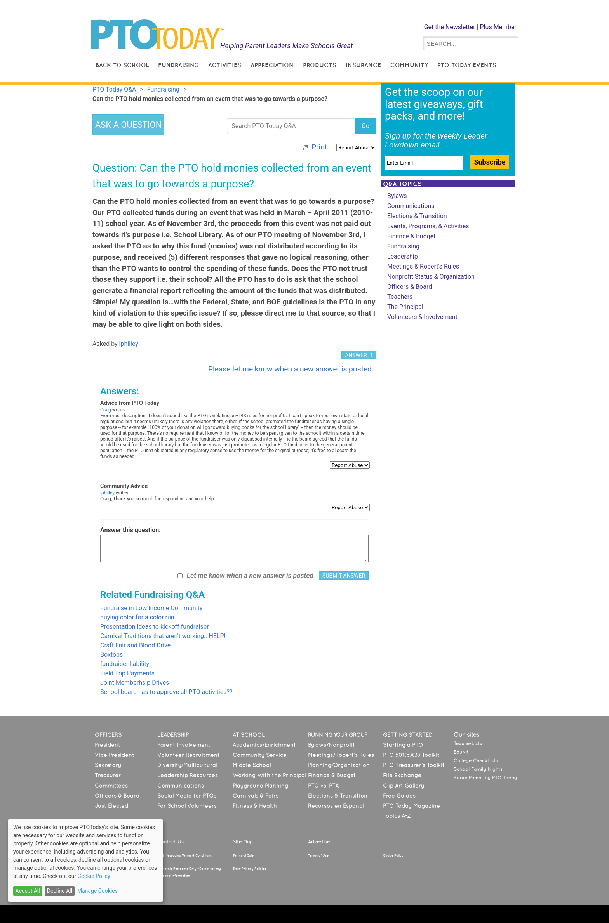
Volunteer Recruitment (188, 755)
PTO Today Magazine (411, 806)
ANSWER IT (359, 355)
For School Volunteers (187, 806)
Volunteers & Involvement (422, 317)
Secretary (108, 765)
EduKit (461, 752)
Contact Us (170, 842)
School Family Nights (478, 769)
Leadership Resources (187, 775)
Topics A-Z (397, 816)
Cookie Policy (393, 855)
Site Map (243, 842)
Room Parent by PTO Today (485, 778)
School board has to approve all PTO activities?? (166, 692)
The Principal (405, 307)
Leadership (402, 256)
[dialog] (85, 860)
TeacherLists (468, 743)
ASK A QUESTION (128, 125)
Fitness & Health (255, 806)
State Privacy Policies (249, 869)
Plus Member (498, 27)
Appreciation (272, 65)
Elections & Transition (417, 216)
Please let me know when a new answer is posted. (291, 368)
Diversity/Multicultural (187, 765)
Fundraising (178, 65)
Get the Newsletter (449, 27)
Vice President (114, 755)
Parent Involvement (184, 745)
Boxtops (111, 654)
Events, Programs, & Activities (428, 226)
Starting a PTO (403, 745)
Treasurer (108, 775)
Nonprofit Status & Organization (431, 276)
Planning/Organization (339, 765)
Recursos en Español (336, 806)
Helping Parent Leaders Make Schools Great (286, 46)
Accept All (28, 891)
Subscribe (489, 162)
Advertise (319, 842)
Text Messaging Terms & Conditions (184, 855)
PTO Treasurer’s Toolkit (414, 765)
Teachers (399, 296)
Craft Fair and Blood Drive (135, 645)
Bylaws (397, 196)
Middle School (252, 765)
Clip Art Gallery (403, 785)
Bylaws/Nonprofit (331, 745)
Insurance (363, 65)
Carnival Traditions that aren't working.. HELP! (163, 636)
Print (319, 146)
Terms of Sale (243, 855)
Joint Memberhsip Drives (134, 682)
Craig (105, 410)
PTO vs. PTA (323, 785)
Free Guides (399, 796)
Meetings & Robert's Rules (423, 266)
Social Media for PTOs (186, 796)
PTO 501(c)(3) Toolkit (411, 755)
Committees (111, 785)
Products (319, 65)
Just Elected (111, 806)
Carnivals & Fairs (255, 796)
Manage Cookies (97, 891)
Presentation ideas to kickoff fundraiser (154, 626)
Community (409, 65)
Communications (411, 206)
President (107, 745)
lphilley (128, 343)
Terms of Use (318, 855)
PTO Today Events (466, 65)
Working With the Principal (269, 775)
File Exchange (402, 775)
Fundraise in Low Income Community (151, 608)
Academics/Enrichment (264, 745)
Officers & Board (409, 286)
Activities (224, 65)
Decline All (59, 891)
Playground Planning (260, 785)
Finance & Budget (411, 236)
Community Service (260, 755)
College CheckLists (476, 760)
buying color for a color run (137, 617)
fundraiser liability (124, 664)
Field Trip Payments (127, 673)
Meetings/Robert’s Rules (341, 755)
